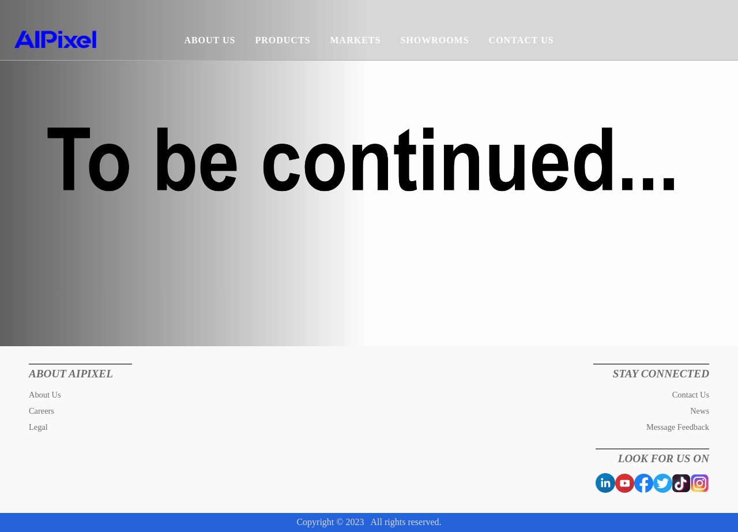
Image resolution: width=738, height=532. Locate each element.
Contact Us (690, 394)
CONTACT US (521, 40)
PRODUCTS (282, 40)
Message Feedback (677, 427)
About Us (45, 394)
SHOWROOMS (434, 40)
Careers (41, 410)
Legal (38, 427)
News (699, 410)
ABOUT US (209, 40)
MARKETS (355, 40)
